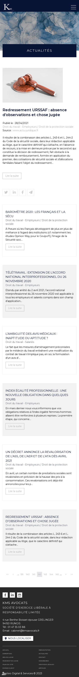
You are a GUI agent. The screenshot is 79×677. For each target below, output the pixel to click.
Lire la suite (12, 175)
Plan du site (8, 664)
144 (51, 574)
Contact (42, 657)
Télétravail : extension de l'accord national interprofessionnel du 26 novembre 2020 (36, 277)
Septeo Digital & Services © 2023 (22, 673)
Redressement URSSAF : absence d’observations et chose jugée (32, 519)
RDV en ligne (19, 595)
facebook (5, 595)
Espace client (8, 668)
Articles (42, 668)
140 (28, 574)
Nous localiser (19, 638)
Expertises (7, 653)
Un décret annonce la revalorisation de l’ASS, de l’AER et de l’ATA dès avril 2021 (38, 456)
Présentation (45, 650)
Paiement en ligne (10, 661)
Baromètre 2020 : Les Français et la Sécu (35, 214)
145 (57, 574)
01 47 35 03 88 (16, 627)
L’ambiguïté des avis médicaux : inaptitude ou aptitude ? (31, 336)
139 (22, 574)
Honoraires (44, 661)
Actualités (43, 653)
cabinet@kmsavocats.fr (25, 630)
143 (45, 574)
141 (33, 574)
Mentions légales (46, 664)
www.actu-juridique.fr (25, 130)
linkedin (12, 595)
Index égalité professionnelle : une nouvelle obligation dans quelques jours (37, 395)
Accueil (6, 650)
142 (39, 574)
